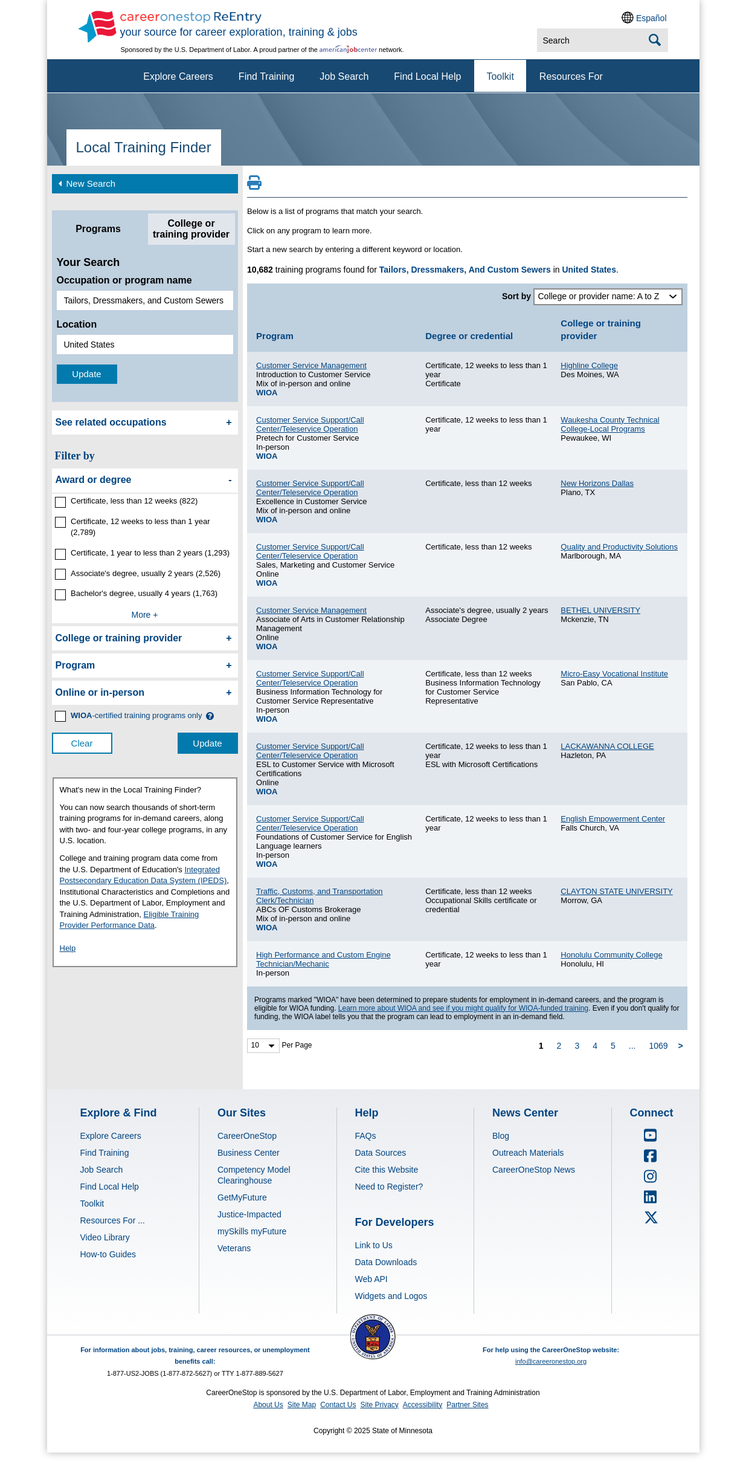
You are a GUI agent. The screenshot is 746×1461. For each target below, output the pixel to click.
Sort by (516, 296)
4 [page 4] (595, 1046)
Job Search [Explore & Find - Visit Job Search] (101, 1169)
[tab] (98, 229)
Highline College (589, 365)
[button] (210, 716)
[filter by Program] (145, 665)
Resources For (571, 76)
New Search (86, 183)
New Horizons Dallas (597, 483)
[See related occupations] (145, 422)
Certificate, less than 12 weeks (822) (134, 500)
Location (77, 324)
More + (145, 615)
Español (651, 18)
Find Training (267, 76)
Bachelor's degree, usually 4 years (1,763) (144, 593)
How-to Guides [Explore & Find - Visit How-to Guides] (108, 1254)
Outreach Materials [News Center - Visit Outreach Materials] (528, 1153)
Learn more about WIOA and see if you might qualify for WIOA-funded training (463, 1008)
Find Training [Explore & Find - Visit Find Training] (104, 1153)
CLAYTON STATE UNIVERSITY (616, 891)
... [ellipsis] (632, 1046)
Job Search (344, 76)
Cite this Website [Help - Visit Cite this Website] (387, 1169)
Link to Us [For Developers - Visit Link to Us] (374, 1245)
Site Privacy (379, 1405)
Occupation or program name (124, 280)
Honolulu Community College (611, 954)
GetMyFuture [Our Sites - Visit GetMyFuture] (242, 1197)
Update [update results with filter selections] (207, 743)
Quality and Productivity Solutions (619, 546)
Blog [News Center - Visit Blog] (500, 1136)
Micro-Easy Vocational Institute (614, 673)
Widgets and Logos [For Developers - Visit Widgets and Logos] (391, 1296)
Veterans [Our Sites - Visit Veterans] (234, 1248)
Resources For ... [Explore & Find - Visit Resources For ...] (112, 1220)
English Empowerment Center (613, 818)
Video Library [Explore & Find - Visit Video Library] (105, 1237)
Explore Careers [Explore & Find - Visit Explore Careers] (110, 1136)
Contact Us (338, 1405)
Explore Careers (178, 76)
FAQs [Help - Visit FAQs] (365, 1136)
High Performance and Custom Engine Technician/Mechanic (323, 959)
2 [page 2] (559, 1046)
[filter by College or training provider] (145, 638)
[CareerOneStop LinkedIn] (650, 1201)
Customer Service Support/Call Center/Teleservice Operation (310, 424)
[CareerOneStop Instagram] (650, 1180)
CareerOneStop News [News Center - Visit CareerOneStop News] (533, 1169)
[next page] (682, 1045)
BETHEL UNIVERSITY (600, 610)
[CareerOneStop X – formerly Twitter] (650, 1221)
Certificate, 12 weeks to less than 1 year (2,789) (140, 527)
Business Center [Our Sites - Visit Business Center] (248, 1153)
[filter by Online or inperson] (145, 693)
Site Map (302, 1405)
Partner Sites (467, 1405)
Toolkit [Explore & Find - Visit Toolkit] (92, 1203)
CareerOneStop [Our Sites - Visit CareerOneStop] (247, 1136)
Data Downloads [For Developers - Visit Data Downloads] (386, 1262)
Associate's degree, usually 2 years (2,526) (145, 573)
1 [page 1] (541, 1046)
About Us (268, 1405)
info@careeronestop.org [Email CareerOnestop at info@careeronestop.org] (551, 1361)
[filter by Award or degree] (145, 480)
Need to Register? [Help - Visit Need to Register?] (389, 1186)
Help (68, 948)
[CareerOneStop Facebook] (650, 1160)
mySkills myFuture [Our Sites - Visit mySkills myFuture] (251, 1231)
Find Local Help (427, 76)
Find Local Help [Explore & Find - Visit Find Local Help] (109, 1186)
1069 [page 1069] (658, 1046)
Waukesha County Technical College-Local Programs (610, 424)
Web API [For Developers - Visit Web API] (371, 1279)
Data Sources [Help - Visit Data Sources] (381, 1153)
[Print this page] (254, 186)
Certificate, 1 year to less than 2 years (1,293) (150, 552)
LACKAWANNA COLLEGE (607, 746)
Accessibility (422, 1405)
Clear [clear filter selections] (82, 743)
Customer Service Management (311, 365)
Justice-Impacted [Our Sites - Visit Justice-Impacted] (249, 1214)
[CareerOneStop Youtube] (650, 1139)
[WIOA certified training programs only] (136, 716)
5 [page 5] (613, 1046)
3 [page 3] (576, 1046)
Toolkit (499, 76)
